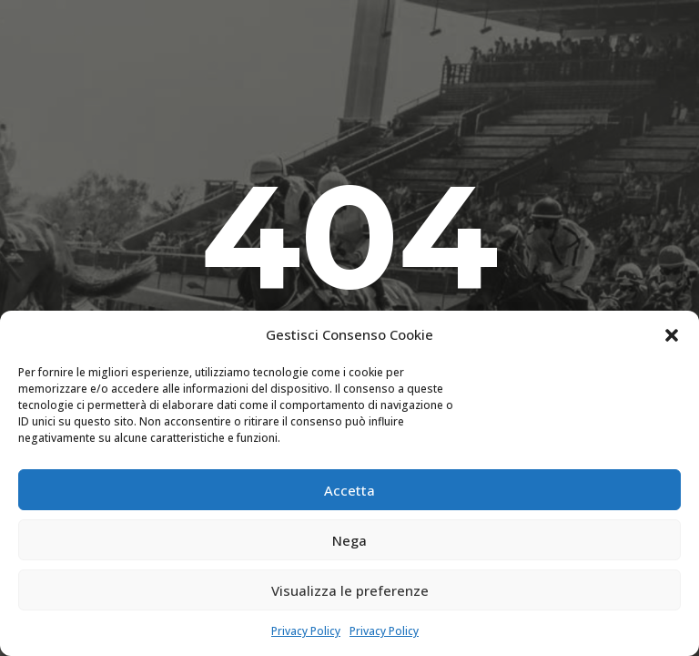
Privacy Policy (305, 631)
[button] (672, 335)
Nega (349, 540)
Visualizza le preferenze (350, 590)
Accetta (349, 490)
